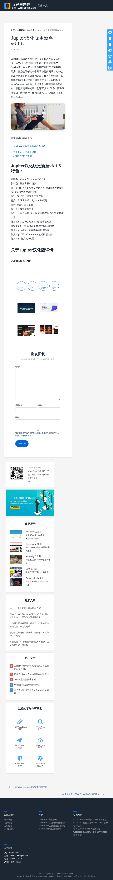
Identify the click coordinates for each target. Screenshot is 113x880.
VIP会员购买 (9, 826)
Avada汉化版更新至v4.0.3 (26, 684)
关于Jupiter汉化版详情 (24, 152)
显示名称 (19, 405)
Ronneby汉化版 (33, 556)
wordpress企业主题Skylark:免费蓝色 (90, 817)
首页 (13, 30)
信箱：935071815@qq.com (16, 853)
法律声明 (8, 817)
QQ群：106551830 (12, 859)
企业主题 (31, 30)
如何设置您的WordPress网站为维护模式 (85, 789)
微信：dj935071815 (13, 856)
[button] (107, 5)
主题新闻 (21, 30)
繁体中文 (43, 5)
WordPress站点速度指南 (50, 826)
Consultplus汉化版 (35, 578)
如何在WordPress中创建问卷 (86, 826)
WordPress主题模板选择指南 (52, 820)
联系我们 (8, 823)
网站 (17, 417)
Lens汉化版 (31, 568)
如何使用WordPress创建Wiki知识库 (31, 674)
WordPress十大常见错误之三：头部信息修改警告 (31, 667)
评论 (17, 367)
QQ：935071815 (11, 850)
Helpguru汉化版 (33, 531)
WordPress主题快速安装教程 (52, 823)
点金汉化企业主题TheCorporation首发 (31, 691)
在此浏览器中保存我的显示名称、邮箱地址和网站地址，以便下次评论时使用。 (37, 434)
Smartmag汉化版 (34, 544)
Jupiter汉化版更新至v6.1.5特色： (30, 146)
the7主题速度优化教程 (25, 679)
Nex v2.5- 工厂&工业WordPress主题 (29, 788)
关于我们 (8, 820)
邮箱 (40, 405)
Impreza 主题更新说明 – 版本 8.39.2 (26, 608)
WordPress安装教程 (48, 817)
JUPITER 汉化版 (24, 156)
